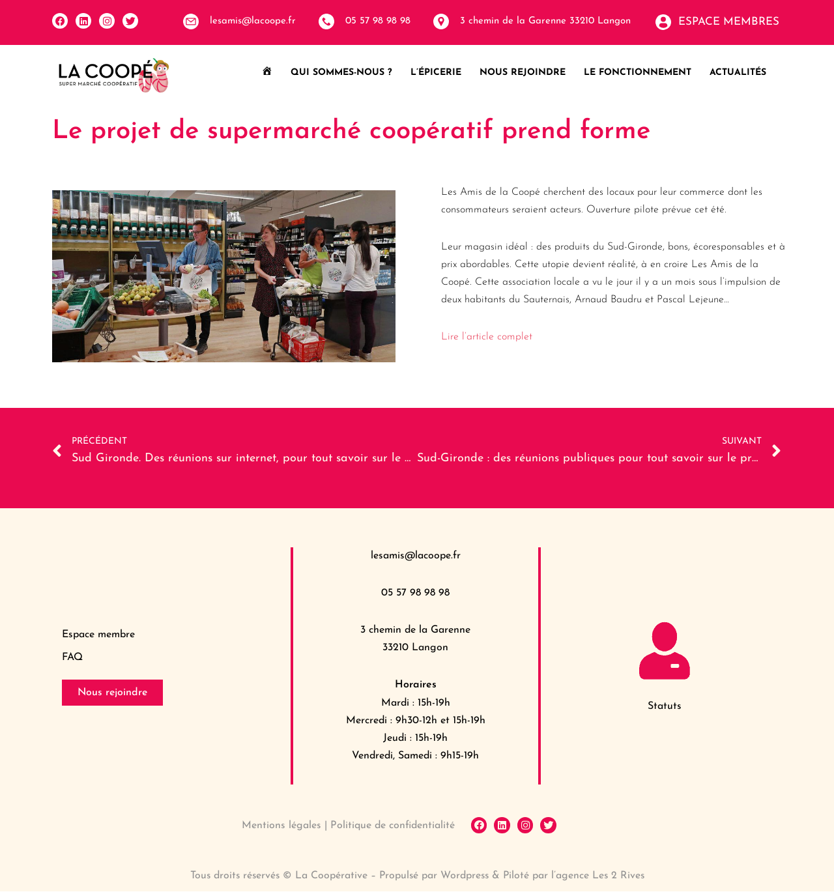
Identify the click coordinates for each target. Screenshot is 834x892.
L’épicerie (435, 73)
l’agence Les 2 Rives (600, 876)
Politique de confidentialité (392, 826)
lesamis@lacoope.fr (416, 556)
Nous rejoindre (523, 73)
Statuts (665, 707)
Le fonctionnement (637, 73)
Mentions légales (281, 826)
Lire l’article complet (486, 337)
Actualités (738, 73)
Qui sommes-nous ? (341, 73)
